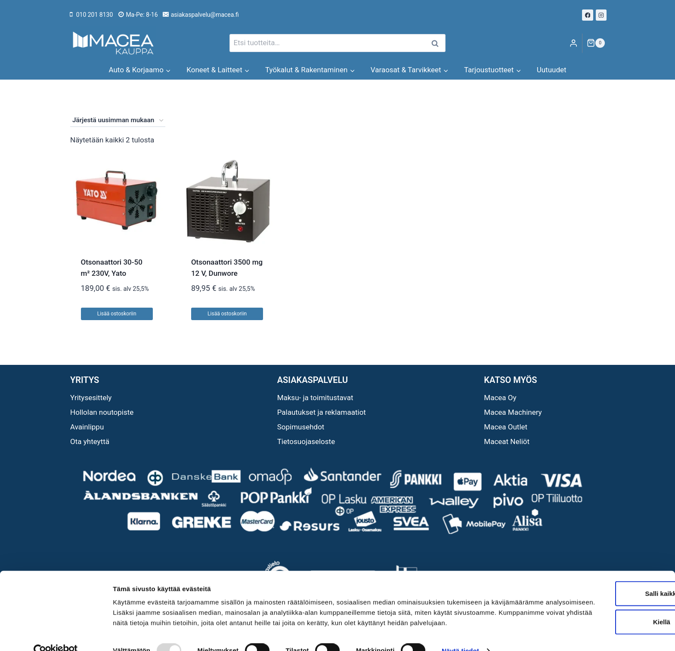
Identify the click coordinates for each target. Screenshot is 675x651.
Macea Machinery (513, 412)
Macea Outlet (505, 427)
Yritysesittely (90, 397)
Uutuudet (552, 69)
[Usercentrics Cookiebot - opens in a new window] (55, 634)
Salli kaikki (603, 566)
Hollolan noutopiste (101, 412)
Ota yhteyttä (89, 441)
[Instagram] (601, 15)
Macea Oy (500, 397)
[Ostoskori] (596, 43)
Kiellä (603, 595)
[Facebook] (587, 15)
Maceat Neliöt (506, 441)
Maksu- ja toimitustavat (315, 397)
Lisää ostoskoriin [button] (116, 314)
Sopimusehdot (301, 427)
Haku (437, 43)
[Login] (573, 43)
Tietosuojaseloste (306, 441)
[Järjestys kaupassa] (117, 120)
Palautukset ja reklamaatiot (321, 412)
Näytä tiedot (460, 634)
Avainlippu (87, 427)
